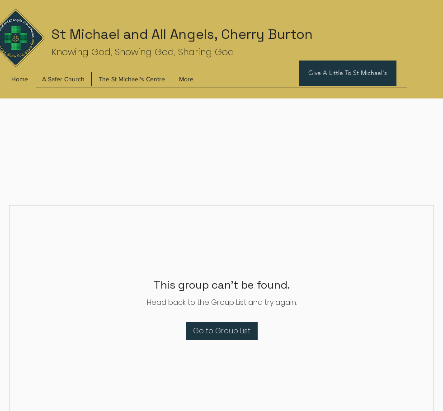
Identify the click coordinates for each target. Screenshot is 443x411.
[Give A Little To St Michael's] (347, 73)
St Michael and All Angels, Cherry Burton (182, 34)
